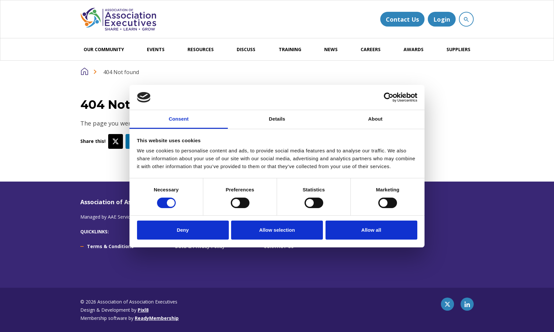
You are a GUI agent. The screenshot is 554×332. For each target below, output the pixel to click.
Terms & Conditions (110, 246)
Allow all (371, 230)
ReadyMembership (157, 318)
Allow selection (277, 230)
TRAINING (290, 49)
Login (441, 19)
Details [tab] (277, 119)
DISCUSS (246, 49)
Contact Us (402, 19)
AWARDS (414, 49)
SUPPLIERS (458, 49)
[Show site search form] (466, 19)
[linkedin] (467, 304)
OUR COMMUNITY (104, 49)
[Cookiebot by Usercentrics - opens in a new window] (388, 97)
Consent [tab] (179, 119)
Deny (183, 230)
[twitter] (447, 304)
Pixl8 (143, 310)
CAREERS (371, 49)
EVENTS (156, 49)
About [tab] (375, 119)
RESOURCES (201, 49)
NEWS (331, 49)
